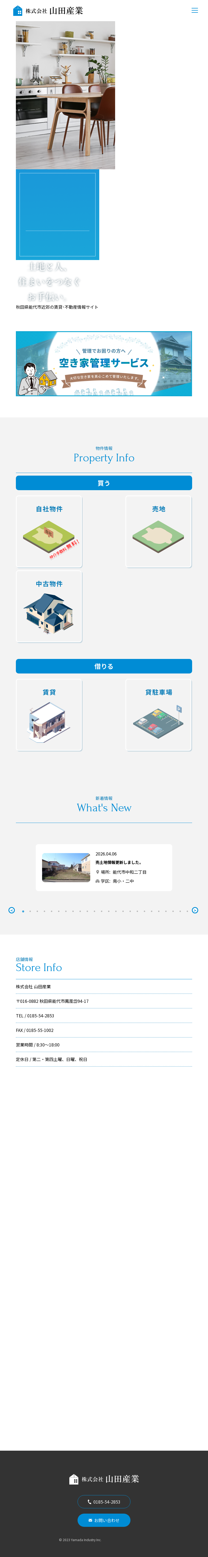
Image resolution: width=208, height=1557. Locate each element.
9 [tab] (80, 911)
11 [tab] (94, 911)
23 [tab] (180, 911)
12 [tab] (101, 911)
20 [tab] (158, 911)
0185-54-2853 (104, 1502)
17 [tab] (137, 911)
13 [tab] (108, 911)
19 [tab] (151, 911)
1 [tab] (23, 911)
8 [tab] (73, 911)
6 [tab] (58, 911)
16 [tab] (130, 911)
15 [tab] (123, 911)
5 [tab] (51, 911)
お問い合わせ (104, 1520)
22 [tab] (173, 911)
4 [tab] (44, 911)
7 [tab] (66, 911)
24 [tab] (187, 911)
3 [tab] (37, 911)
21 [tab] (166, 911)
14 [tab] (116, 911)
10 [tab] (87, 911)
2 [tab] (30, 911)
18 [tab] (144, 911)
